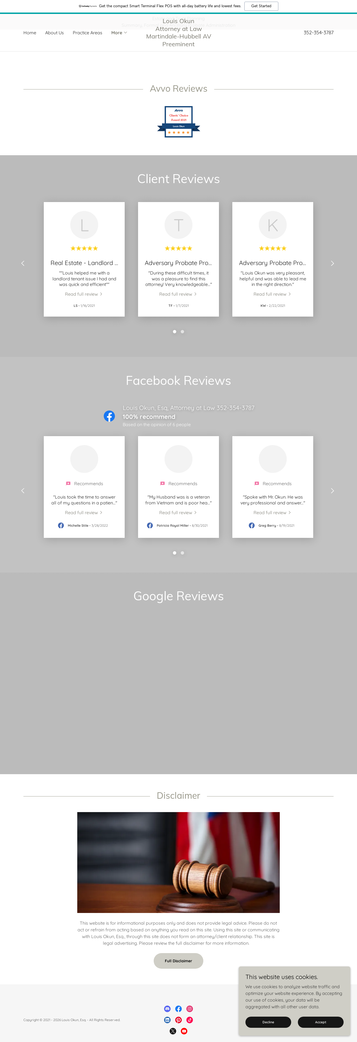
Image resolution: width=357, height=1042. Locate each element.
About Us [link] (54, 48)
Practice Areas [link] (87, 48)
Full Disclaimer (178, 973)
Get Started (261, 6)
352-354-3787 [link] (319, 48)
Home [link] (29, 48)
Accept (320, 1022)
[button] (119, 48)
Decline (268, 1022)
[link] (178, 60)
